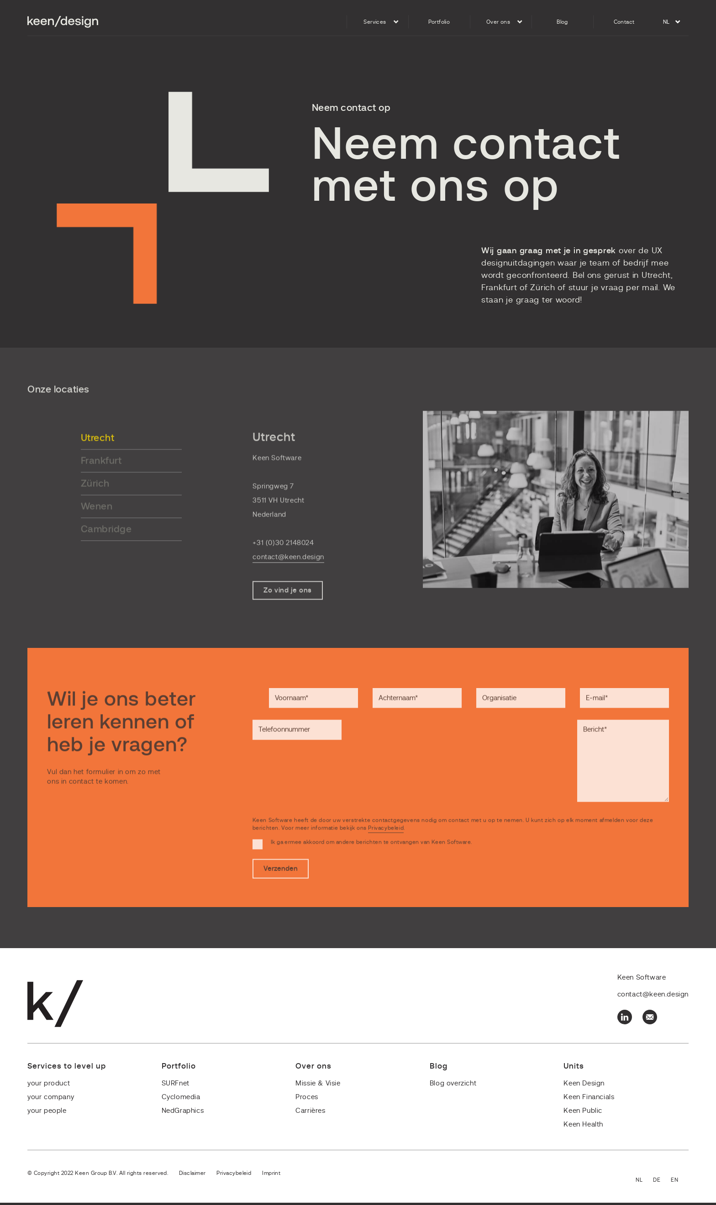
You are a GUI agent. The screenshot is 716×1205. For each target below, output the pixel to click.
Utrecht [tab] (98, 453)
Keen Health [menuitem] (583, 1126)
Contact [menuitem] (624, 22)
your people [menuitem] (47, 1113)
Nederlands (644, 1183)
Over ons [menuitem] (498, 22)
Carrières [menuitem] (310, 1113)
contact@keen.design (288, 572)
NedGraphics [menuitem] (183, 1113)
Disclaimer (192, 1175)
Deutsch (662, 1183)
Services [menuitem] (374, 22)
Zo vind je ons (287, 605)
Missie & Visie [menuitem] (317, 1085)
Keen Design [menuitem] (584, 1085)
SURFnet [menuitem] (176, 1085)
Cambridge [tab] (106, 544)
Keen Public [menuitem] (582, 1113)
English (680, 1183)
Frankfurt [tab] (101, 476)
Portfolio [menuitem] (439, 22)
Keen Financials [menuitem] (588, 1099)
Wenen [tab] (97, 522)
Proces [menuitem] (306, 1099)
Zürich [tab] (95, 499)
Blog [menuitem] (562, 22)
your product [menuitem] (48, 1085)
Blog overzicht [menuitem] (453, 1085)
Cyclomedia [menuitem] (181, 1099)
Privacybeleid (386, 846)
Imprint (271, 1175)
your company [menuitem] (50, 1099)
